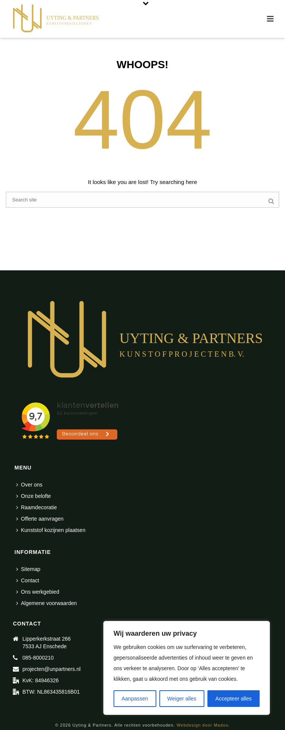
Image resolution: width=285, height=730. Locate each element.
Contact (27, 580)
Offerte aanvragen (40, 519)
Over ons (29, 485)
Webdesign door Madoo (203, 725)
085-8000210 (38, 658)
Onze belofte (33, 496)
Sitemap (28, 569)
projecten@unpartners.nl (51, 669)
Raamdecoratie (36, 507)
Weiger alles (181, 699)
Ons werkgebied (37, 592)
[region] (186, 668)
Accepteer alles (233, 699)
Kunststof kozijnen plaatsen (50, 530)
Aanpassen (134, 699)
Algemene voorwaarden (46, 603)
